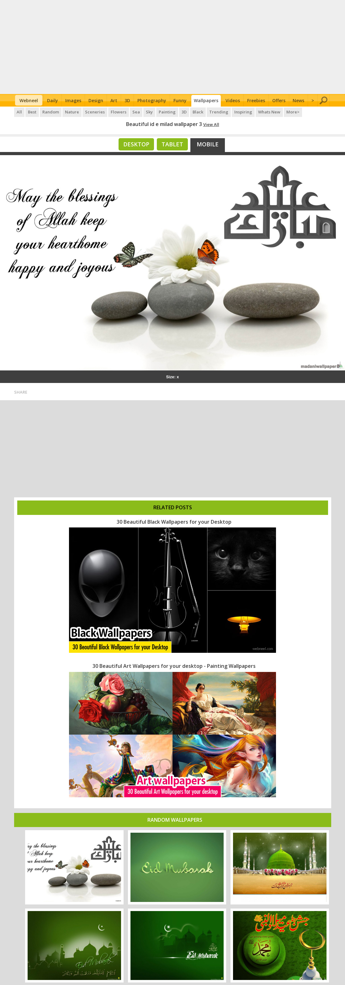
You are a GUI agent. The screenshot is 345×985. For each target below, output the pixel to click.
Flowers (118, 112)
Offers (278, 100)
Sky (149, 112)
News (298, 100)
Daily (52, 100)
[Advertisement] (172, 47)
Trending (218, 112)
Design (95, 100)
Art (113, 100)
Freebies (256, 100)
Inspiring (243, 112)
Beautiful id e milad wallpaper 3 (164, 124)
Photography (151, 100)
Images (73, 100)
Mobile (208, 144)
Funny (180, 100)
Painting (167, 112)
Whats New (269, 112)
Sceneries (95, 112)
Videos (233, 100)
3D (127, 100)
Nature (72, 112)
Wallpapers (206, 100)
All (19, 112)
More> (293, 112)
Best (32, 112)
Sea (136, 112)
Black (198, 112)
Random (50, 112)
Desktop (136, 144)
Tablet (172, 144)
